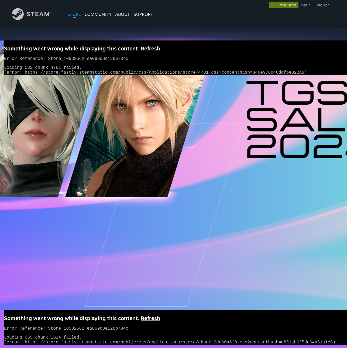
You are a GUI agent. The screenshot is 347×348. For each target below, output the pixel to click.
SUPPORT (143, 14)
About (122, 14)
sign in (305, 5)
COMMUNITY (98, 14)
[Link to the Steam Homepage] (35, 18)
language (323, 5)
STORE (74, 14)
